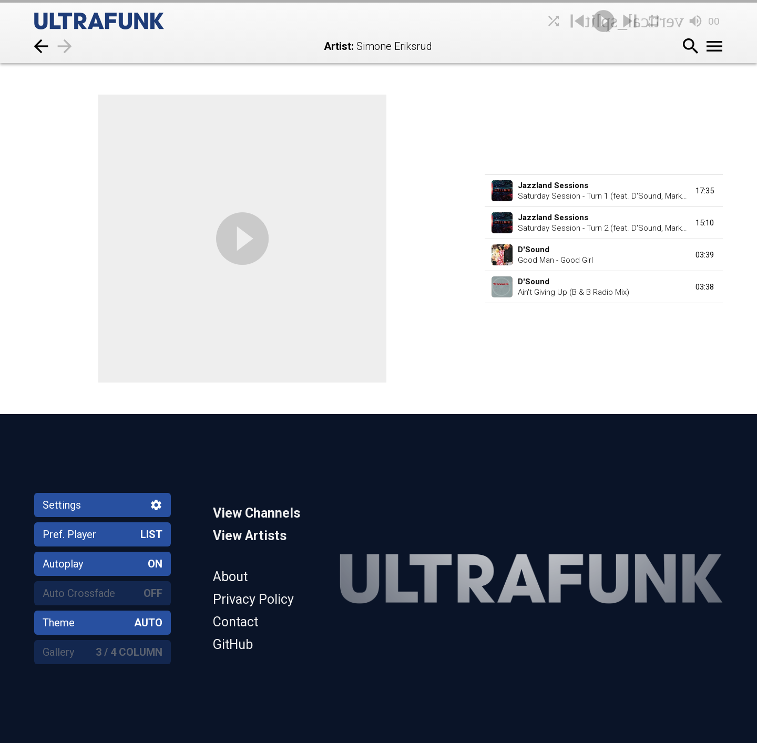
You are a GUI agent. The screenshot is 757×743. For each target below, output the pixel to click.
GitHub (233, 644)
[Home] (123, 21)
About (230, 576)
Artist (337, 46)
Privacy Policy (253, 599)
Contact (235, 622)
